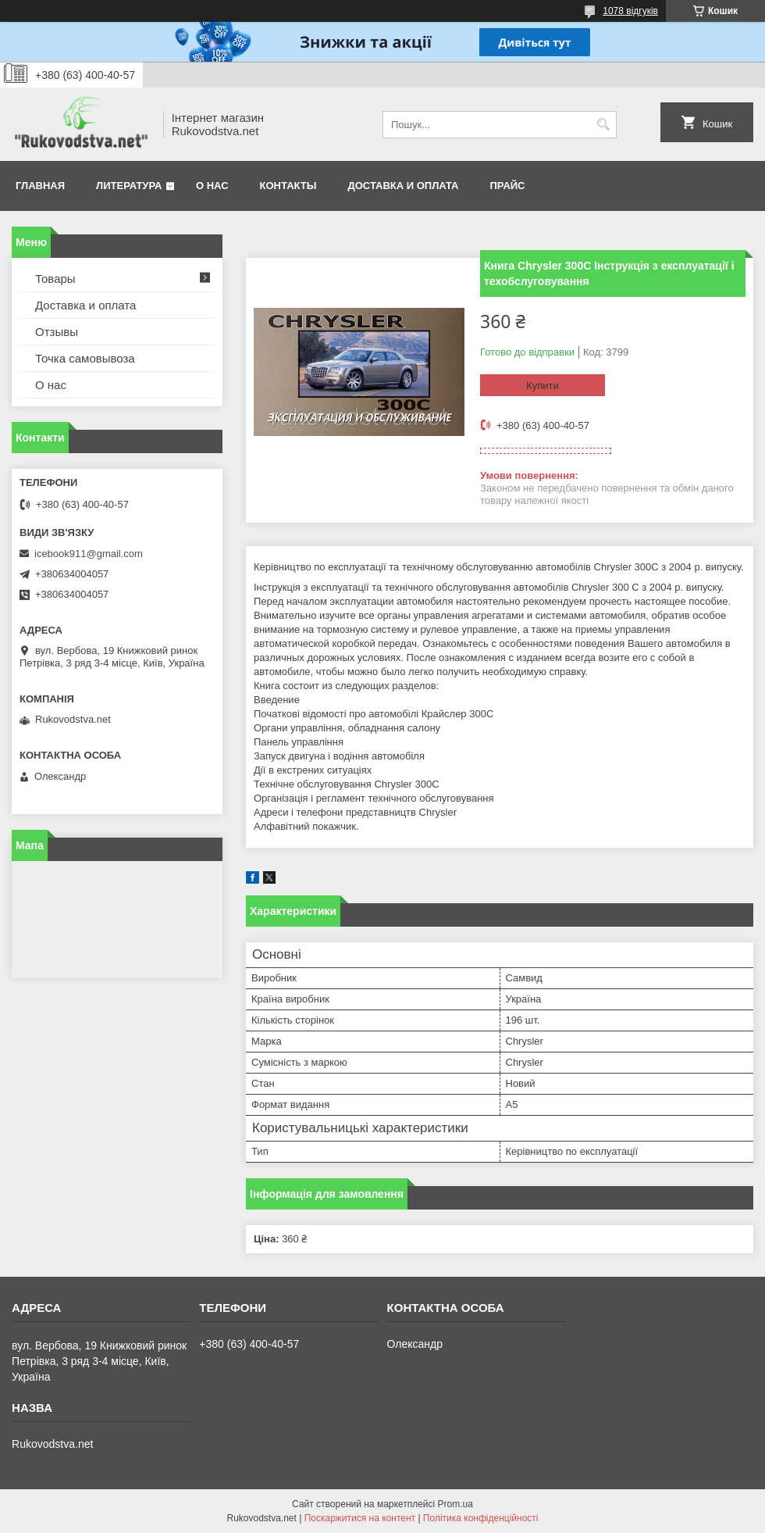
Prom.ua (455, 1504)
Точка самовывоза (85, 358)
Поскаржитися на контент (359, 1518)
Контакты (288, 185)
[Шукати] (603, 124)
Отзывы (56, 331)
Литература (129, 185)
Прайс (507, 185)
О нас (212, 185)
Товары (55, 278)
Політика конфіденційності (481, 1518)
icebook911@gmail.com (88, 553)
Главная (40, 185)
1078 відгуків (630, 10)
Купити (542, 385)
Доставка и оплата (402, 185)
